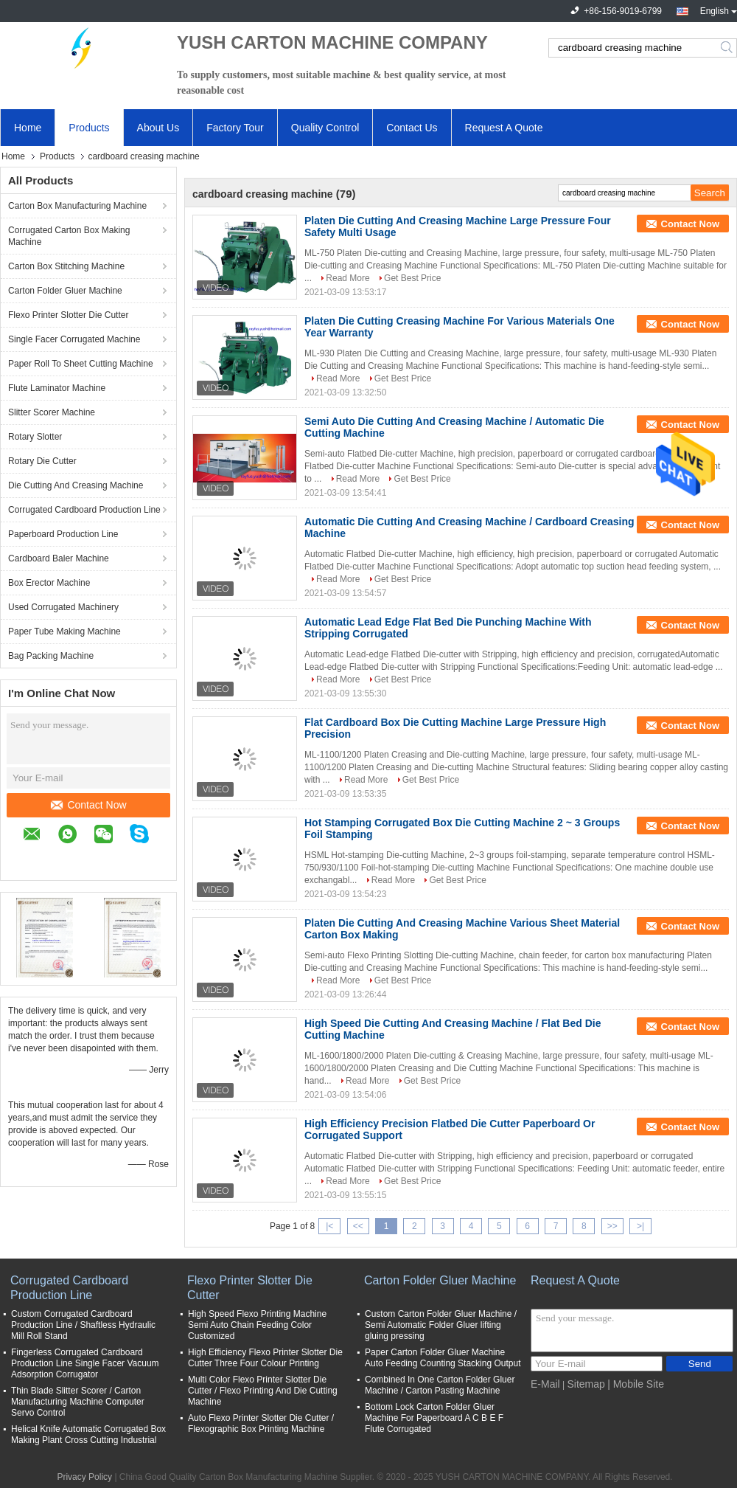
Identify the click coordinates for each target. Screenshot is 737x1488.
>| (640, 1226)
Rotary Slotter (35, 437)
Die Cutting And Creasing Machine (75, 485)
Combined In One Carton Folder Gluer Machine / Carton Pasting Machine (439, 1385)
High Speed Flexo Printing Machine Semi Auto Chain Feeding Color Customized (257, 1325)
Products (89, 128)
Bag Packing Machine (51, 656)
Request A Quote (504, 128)
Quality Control (325, 128)
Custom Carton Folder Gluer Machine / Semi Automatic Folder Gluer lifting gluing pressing (441, 1325)
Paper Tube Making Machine (64, 631)
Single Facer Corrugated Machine (74, 339)
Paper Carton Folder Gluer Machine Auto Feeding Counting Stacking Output (442, 1357)
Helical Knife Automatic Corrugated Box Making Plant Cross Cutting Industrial (88, 1434)
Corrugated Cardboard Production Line (84, 510)
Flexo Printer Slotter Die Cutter (68, 315)
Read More (347, 278)
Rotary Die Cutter (42, 461)
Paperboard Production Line (63, 534)
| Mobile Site (635, 1384)
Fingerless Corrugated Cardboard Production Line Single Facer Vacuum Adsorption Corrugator (85, 1363)
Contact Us (411, 128)
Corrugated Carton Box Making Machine (69, 236)
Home (27, 128)
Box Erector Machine (49, 583)
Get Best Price (412, 278)
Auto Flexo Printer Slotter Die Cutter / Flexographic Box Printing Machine (261, 1423)
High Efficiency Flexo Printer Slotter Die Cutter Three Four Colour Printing (265, 1357)
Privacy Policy (84, 1477)
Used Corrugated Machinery (63, 607)
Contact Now (88, 805)
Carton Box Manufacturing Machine (77, 206)
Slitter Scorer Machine (51, 412)
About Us (158, 128)
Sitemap (585, 1384)
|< (329, 1226)
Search (728, 48)
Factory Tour (235, 128)
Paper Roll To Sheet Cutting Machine (80, 364)
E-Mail (545, 1384)
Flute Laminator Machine (56, 388)
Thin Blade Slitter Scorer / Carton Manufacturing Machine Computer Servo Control (77, 1401)
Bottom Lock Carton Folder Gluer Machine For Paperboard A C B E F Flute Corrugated (434, 1418)
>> (612, 1226)
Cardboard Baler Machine (58, 558)
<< (358, 1226)
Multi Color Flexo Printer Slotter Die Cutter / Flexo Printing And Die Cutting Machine (263, 1390)
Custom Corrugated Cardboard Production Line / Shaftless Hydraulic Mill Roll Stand (83, 1325)
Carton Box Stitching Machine (66, 266)
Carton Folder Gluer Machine (65, 291)
